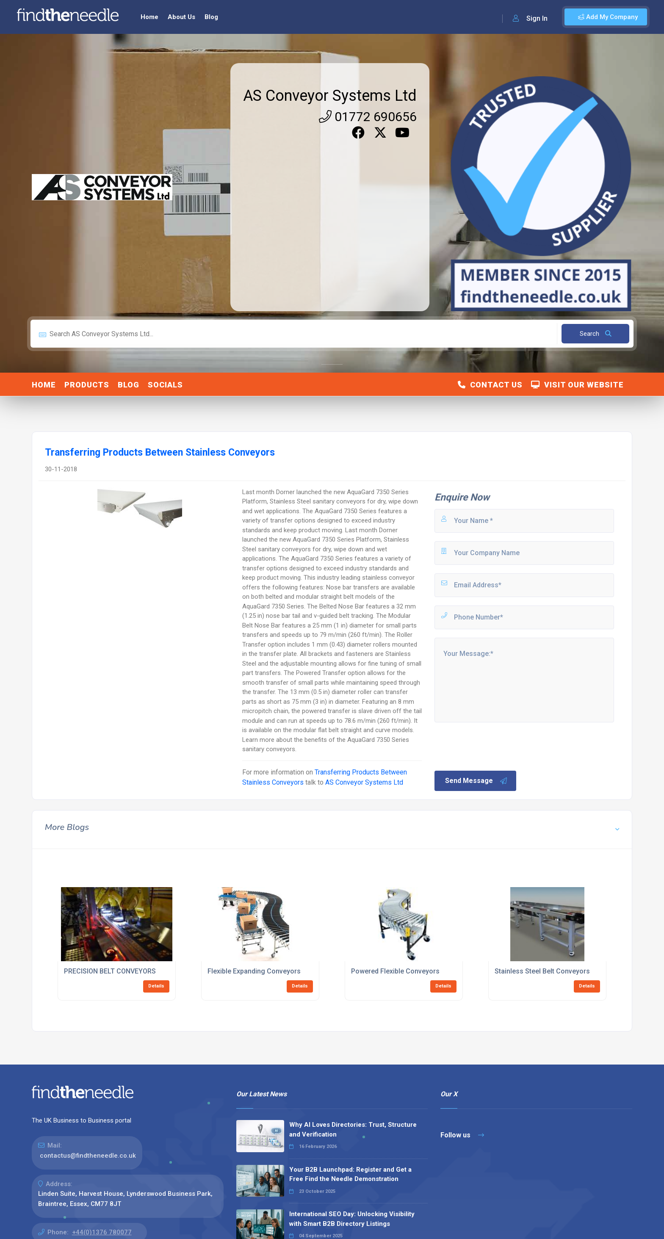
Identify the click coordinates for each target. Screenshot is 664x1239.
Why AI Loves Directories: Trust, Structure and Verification (353, 1129)
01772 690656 (368, 116)
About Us (181, 17)
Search (595, 333)
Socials (165, 384)
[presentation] (497, 745)
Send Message (476, 781)
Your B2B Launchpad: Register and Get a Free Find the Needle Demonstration (350, 1174)
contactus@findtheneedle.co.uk (88, 1155)
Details (156, 986)
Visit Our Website (577, 384)
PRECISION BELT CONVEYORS (110, 971)
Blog (211, 17)
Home (149, 17)
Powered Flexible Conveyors (395, 971)
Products (86, 384)
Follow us (462, 1135)
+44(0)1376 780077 (102, 1232)
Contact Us (490, 384)
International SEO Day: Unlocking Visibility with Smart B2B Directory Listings (352, 1219)
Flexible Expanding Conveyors (254, 971)
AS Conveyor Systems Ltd (330, 96)
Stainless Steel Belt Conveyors (542, 971)
